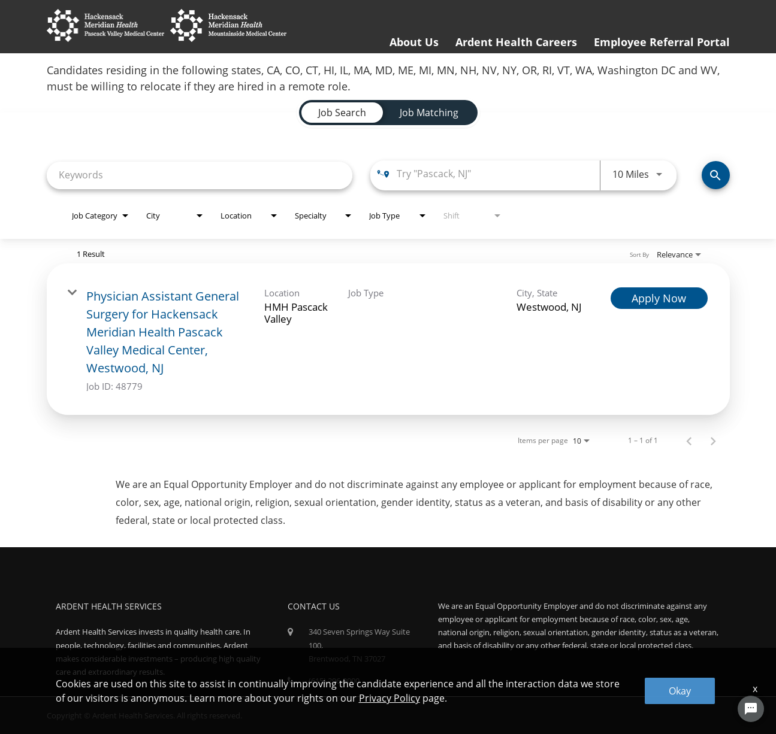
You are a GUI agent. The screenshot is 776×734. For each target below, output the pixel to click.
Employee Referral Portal (662, 42)
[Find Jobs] (716, 175)
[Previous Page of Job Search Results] (689, 441)
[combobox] (200, 175)
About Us (414, 42)
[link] (388, 339)
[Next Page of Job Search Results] (713, 441)
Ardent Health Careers (516, 42)
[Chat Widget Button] (751, 709)
